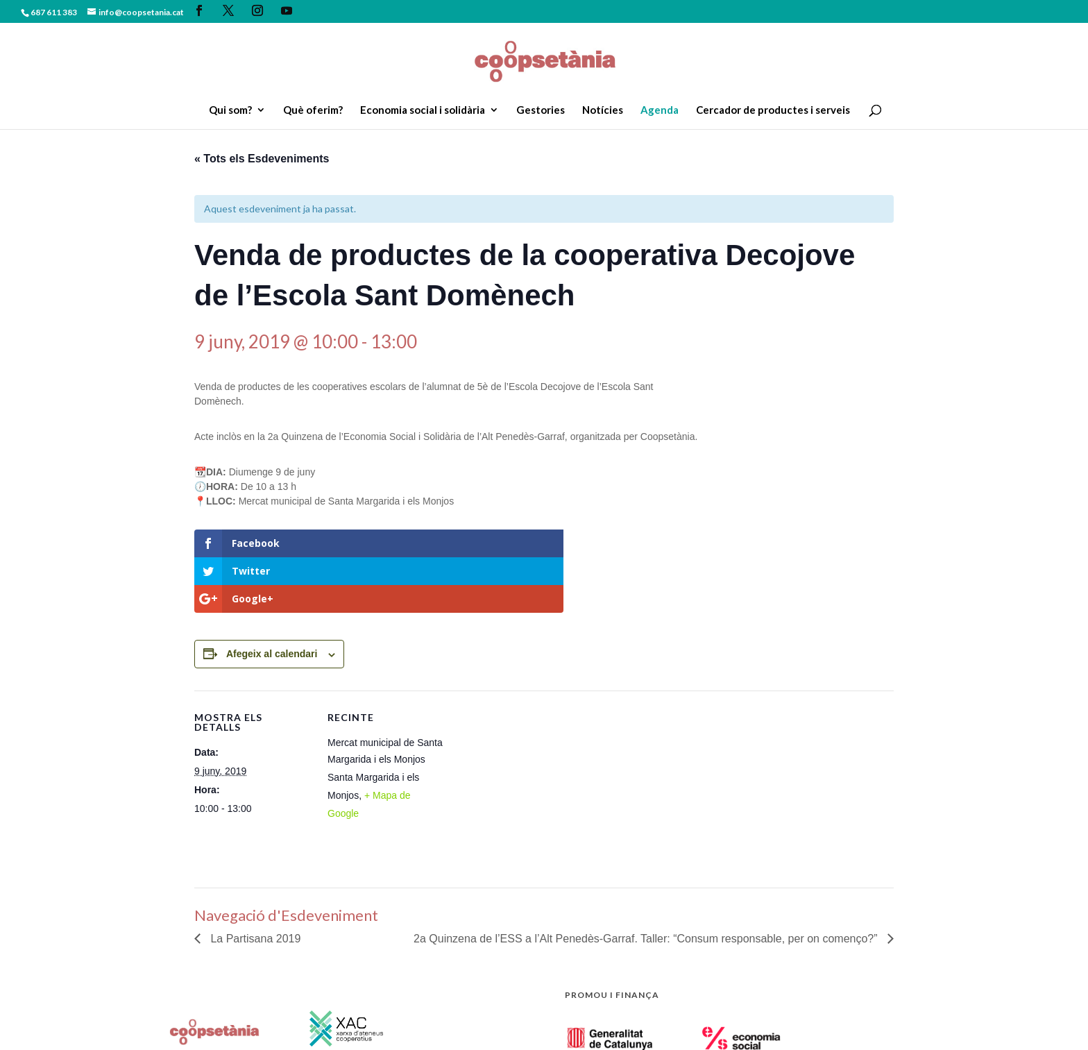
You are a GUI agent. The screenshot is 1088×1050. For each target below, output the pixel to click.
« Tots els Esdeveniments (261, 158)
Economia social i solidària (422, 110)
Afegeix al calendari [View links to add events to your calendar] (272, 598)
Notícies (602, 110)
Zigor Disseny (491, 1030)
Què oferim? (313, 110)
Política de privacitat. (310, 1030)
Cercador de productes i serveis (773, 110)
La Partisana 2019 (253, 883)
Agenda (659, 110)
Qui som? (230, 110)
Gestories (540, 110)
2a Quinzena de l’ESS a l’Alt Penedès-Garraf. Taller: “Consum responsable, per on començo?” (647, 883)
